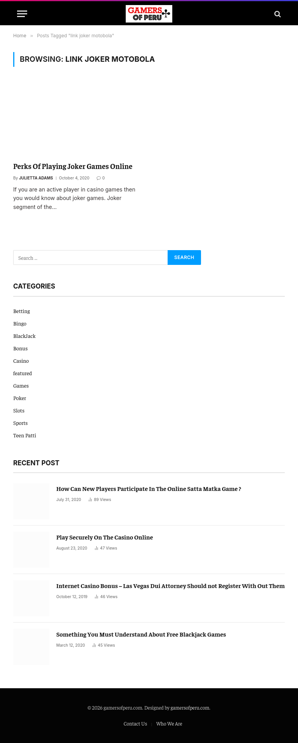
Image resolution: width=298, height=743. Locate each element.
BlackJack (24, 335)
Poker (19, 397)
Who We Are (169, 723)
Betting (21, 310)
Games (21, 385)
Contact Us (135, 723)
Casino (21, 360)
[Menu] (22, 14)
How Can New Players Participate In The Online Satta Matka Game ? (148, 488)
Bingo (19, 323)
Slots (18, 410)
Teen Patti (24, 435)
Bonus (20, 348)
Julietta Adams (36, 178)
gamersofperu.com (190, 707)
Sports (20, 422)
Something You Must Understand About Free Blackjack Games (141, 634)
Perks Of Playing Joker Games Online (72, 166)
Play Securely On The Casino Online (104, 537)
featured (22, 372)
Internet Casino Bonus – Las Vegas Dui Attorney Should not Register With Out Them (170, 585)
